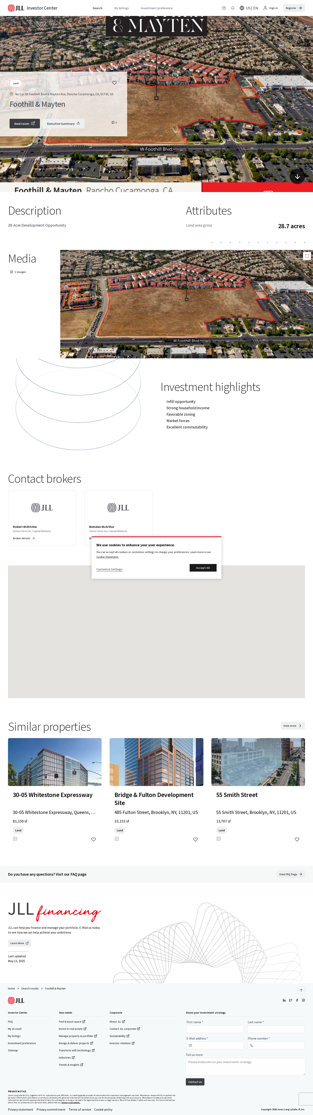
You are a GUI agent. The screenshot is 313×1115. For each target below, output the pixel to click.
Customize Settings (109, 569)
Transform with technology (77, 1050)
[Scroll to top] (301, 990)
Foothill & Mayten (55, 988)
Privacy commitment (51, 1109)
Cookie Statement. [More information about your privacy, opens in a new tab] (107, 557)
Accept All (203, 568)
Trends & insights (71, 1064)
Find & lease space (72, 1021)
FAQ (10, 1021)
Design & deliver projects (76, 1043)
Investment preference (22, 1043)
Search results (30, 988)
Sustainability (120, 1036)
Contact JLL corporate (125, 1029)
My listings (14, 1036)
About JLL (117, 1021)
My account (15, 1029)
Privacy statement (20, 1109)
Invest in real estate (73, 1029)
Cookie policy (103, 1109)
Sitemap (13, 1050)
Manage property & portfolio (78, 1036)
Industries (67, 1057)
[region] (156, 557)
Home (11, 988)
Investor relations (122, 1043)
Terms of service (80, 1109)
